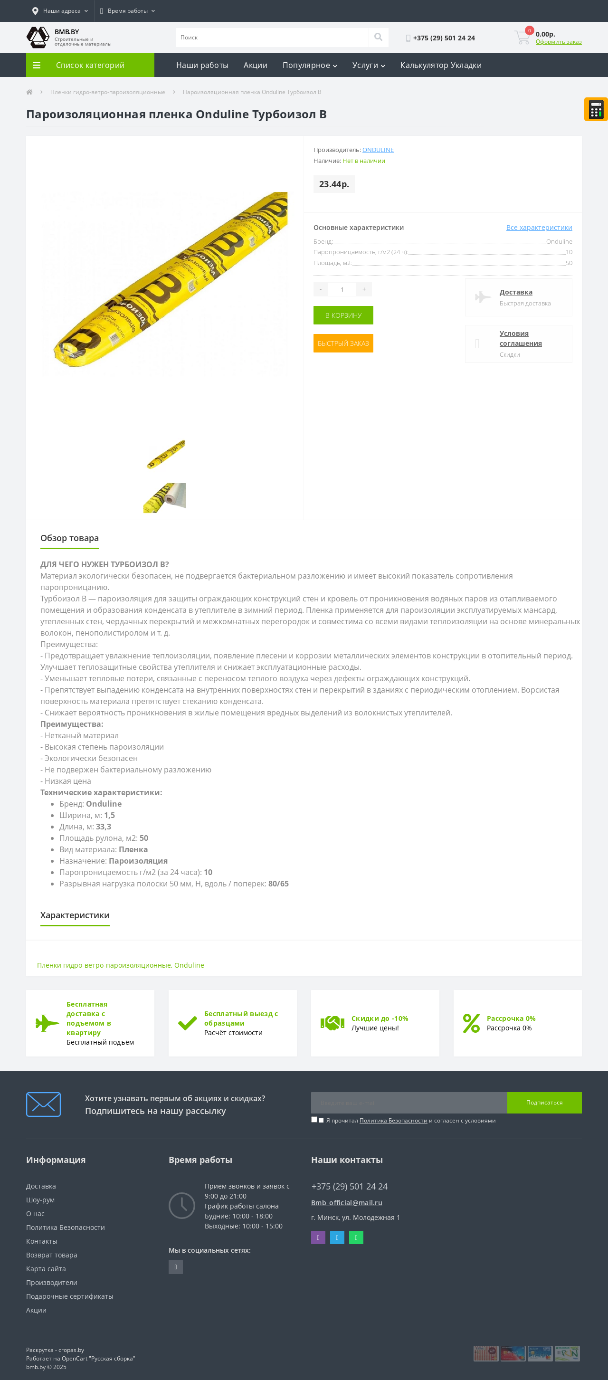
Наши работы (202, 65)
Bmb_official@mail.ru (346, 1202)
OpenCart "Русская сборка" (98, 1358)
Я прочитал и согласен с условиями (411, 1120)
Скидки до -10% (380, 1018)
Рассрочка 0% (511, 1018)
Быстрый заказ (343, 343)
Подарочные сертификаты (70, 1296)
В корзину (343, 315)
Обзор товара (69, 537)
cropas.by (71, 1350)
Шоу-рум (40, 1199)
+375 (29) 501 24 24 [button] (350, 1186)
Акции (255, 65)
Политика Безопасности (394, 1120)
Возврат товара (51, 1254)
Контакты (41, 1241)
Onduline (378, 149)
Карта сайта (46, 1268)
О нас (35, 1213)
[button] (60, 11)
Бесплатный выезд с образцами (241, 1018)
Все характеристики (539, 227)
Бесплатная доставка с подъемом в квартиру (88, 1018)
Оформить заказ (559, 42)
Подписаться (544, 1102)
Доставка (516, 291)
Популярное (310, 65)
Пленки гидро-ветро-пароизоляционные (107, 92)
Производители (51, 1282)
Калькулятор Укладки (441, 65)
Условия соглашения (521, 338)
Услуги (368, 65)
